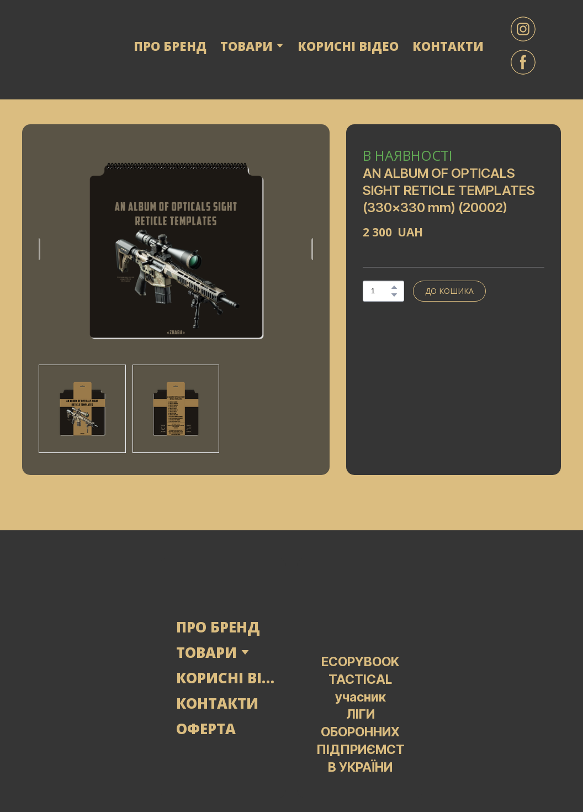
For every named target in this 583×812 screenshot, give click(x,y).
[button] (523, 29)
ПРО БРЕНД (170, 46)
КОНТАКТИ (448, 46)
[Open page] (85, 678)
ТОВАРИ (206, 652)
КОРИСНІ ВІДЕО (348, 46)
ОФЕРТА (206, 729)
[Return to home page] (64, 45)
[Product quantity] (380, 291)
